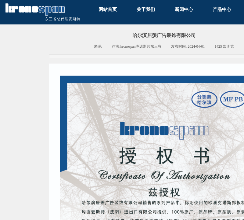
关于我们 (146, 9)
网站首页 (108, 9)
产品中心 (222, 9)
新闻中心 (184, 9)
